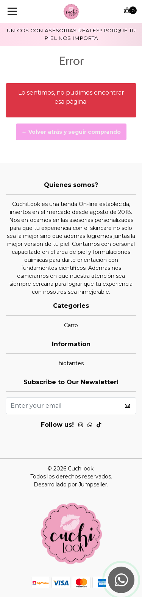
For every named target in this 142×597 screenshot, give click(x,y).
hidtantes (71, 363)
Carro (71, 325)
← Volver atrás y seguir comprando (71, 131)
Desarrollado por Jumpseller (70, 484)
